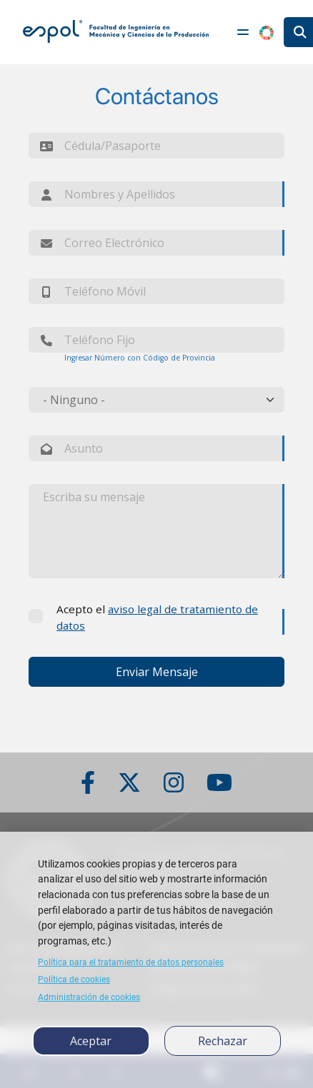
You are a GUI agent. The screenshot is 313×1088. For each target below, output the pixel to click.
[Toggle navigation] (243, 32)
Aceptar (90, 1041)
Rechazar (222, 1041)
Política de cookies (74, 979)
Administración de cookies (89, 997)
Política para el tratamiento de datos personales (131, 962)
